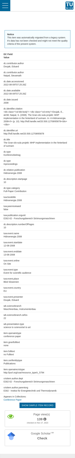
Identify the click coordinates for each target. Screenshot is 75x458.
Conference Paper (12, 400)
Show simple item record (37, 405)
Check (42, 438)
